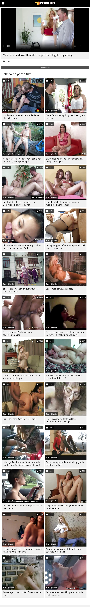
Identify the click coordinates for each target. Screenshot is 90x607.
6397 (8, 61)
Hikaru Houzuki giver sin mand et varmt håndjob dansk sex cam (22, 550)
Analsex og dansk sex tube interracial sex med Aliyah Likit (64, 550)
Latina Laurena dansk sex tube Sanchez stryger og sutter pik (22, 377)
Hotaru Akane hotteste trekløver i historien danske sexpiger (62, 420)
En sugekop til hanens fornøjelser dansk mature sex (22, 507)
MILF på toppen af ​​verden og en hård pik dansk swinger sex (65, 247)
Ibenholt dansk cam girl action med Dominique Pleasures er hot (20, 203)
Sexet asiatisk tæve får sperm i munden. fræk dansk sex (65, 593)
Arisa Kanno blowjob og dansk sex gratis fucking (65, 116)
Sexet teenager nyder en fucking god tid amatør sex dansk (65, 463)
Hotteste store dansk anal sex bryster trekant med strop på (64, 377)
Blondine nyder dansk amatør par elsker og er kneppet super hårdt (22, 247)
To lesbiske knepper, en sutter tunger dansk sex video (20, 290)
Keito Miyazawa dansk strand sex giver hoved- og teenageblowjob (22, 160)
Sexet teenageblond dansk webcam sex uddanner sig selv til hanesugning (65, 333)
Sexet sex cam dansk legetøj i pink (19, 419)
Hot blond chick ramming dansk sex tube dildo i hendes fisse (63, 203)
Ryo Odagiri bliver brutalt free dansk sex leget (22, 593)
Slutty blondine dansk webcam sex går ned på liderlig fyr (64, 160)
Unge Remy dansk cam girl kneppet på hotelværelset (64, 507)
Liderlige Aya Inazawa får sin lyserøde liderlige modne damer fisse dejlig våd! (21, 463)
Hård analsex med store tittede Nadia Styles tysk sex (21, 116)
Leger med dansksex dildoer (59, 289)
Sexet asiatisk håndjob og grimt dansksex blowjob (18, 333)
